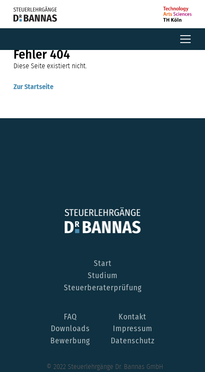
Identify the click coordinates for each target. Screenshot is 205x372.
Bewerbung (70, 341)
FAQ (70, 317)
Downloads (70, 329)
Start (103, 263)
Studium (103, 276)
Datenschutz (133, 341)
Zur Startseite (33, 86)
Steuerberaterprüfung (103, 288)
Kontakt (132, 317)
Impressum (132, 329)
